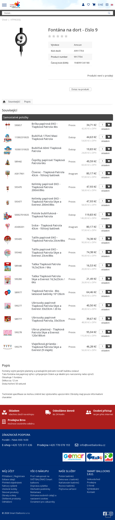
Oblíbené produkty (11, 498)
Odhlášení (7, 501)
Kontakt (91, 492)
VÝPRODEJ (15, 19)
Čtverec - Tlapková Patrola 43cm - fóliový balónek (48, 173)
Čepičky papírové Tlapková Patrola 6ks (48, 161)
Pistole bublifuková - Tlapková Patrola (45, 214)
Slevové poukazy (10, 492)
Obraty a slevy (9, 495)
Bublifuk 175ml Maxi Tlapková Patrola (44, 137)
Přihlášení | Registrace (13, 476)
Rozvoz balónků (67, 485)
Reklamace (35, 492)
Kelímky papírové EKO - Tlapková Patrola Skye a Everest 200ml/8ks (46, 201)
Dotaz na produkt (80, 89)
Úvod (4, 19)
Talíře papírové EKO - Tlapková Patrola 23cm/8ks (48, 239)
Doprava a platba (39, 485)
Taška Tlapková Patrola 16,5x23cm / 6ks (46, 265)
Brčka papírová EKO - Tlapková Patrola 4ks (45, 125)
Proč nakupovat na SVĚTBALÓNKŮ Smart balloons (41, 479)
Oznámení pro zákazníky (42, 501)
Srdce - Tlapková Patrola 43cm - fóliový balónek (47, 227)
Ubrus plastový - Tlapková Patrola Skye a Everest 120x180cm (48, 332)
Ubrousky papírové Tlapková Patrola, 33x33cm (48, 319)
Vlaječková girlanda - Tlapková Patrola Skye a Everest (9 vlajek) (46, 347)
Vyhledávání (93, 488)
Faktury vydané (9, 485)
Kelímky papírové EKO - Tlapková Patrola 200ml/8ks (46, 187)
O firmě (90, 485)
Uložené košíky (9, 489)
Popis (27, 101)
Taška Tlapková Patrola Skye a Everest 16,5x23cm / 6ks (48, 279)
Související (14, 101)
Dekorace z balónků (69, 479)
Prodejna (91, 482)
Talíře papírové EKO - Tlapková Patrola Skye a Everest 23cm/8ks (46, 252)
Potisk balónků (66, 476)
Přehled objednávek (12, 482)
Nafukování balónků (69, 482)
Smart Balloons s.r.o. (20, 513)
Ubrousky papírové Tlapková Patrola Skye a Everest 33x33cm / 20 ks (46, 306)
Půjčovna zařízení (67, 489)
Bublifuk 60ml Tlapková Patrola (46, 149)
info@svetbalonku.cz (92, 445)
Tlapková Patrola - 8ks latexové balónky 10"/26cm (48, 292)
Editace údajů (8, 479)
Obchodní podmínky (40, 489)
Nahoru (4, 101)
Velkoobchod (93, 479)
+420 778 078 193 (59, 445)
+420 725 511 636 (21, 445)
